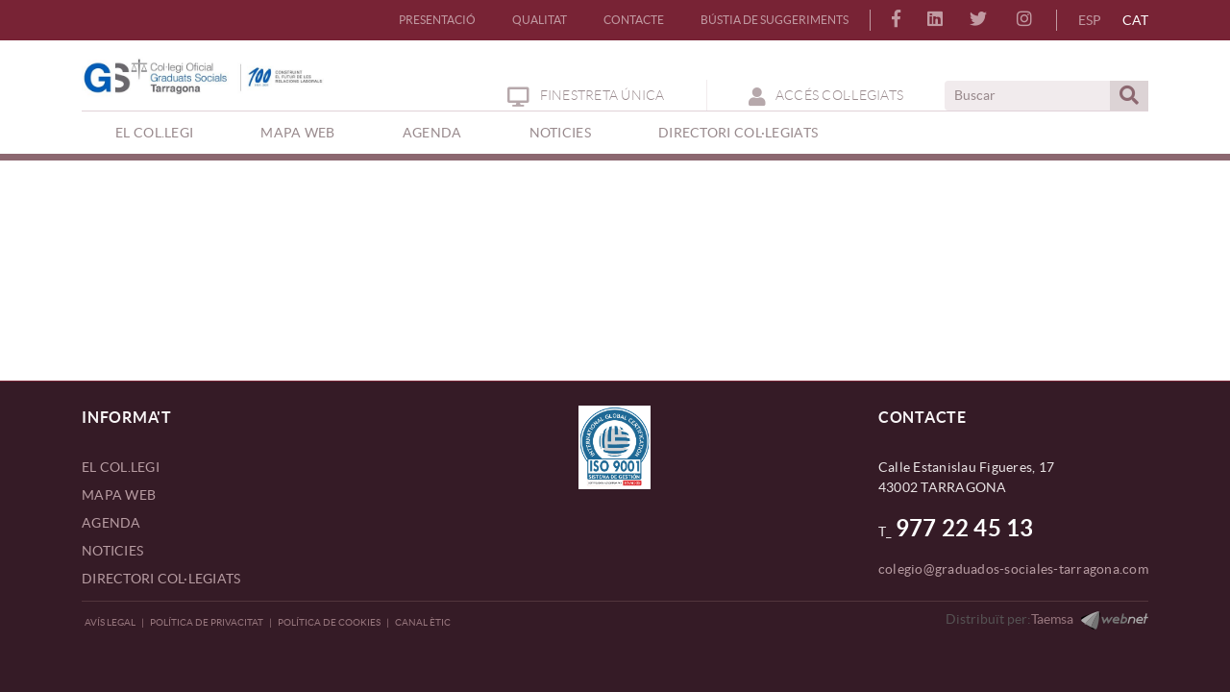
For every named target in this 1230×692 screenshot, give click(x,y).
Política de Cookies (329, 622)
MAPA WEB (119, 495)
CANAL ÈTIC (423, 622)
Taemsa (1052, 619)
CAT (1135, 20)
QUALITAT (539, 19)
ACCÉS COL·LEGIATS (826, 95)
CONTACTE (633, 19)
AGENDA (111, 523)
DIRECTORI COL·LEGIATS (161, 578)
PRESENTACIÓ (437, 19)
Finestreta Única (585, 95)
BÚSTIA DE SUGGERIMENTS (775, 19)
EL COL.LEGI (121, 467)
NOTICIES (112, 550)
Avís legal (110, 622)
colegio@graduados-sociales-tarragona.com (1013, 569)
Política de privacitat (206, 622)
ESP (1089, 20)
